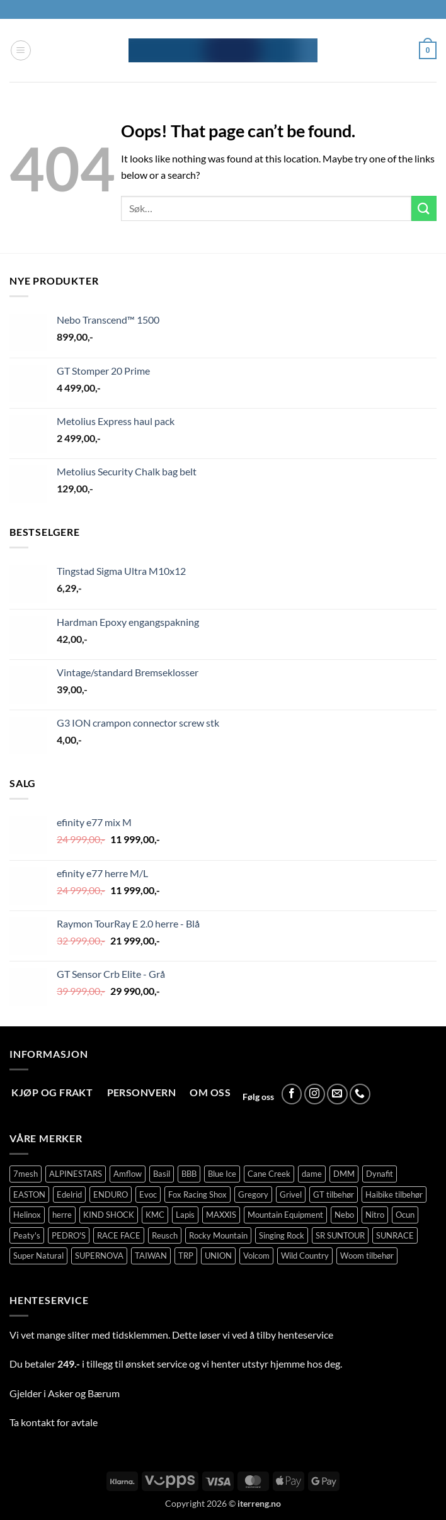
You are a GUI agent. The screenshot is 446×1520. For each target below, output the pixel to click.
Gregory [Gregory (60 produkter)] (253, 1194)
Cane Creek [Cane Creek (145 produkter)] (269, 1174)
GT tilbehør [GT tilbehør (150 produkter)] (333, 1194)
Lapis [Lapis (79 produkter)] (185, 1215)
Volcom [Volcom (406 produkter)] (256, 1256)
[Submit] (424, 208)
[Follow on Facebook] (292, 1094)
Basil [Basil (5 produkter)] (161, 1174)
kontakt (38, 1422)
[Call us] (360, 1094)
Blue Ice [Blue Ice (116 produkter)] (222, 1174)
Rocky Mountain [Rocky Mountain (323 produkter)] (218, 1235)
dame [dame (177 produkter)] (312, 1174)
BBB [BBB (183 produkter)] (189, 1174)
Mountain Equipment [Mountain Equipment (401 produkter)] (285, 1215)
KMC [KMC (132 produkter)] (155, 1215)
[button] (21, 50)
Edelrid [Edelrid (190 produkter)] (69, 1194)
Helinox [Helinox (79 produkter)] (27, 1215)
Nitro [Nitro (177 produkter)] (374, 1215)
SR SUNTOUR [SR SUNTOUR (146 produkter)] (340, 1235)
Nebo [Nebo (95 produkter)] (344, 1215)
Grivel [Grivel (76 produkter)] (291, 1194)
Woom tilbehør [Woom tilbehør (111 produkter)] (367, 1256)
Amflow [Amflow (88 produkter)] (127, 1174)
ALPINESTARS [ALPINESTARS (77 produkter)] (75, 1174)
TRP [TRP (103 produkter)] (185, 1256)
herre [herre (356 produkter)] (62, 1215)
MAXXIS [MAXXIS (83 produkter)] (221, 1215)
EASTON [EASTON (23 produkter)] (29, 1194)
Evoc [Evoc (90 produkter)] (148, 1194)
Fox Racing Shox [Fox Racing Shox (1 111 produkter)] (197, 1194)
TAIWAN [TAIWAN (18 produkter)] (151, 1256)
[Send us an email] (337, 1094)
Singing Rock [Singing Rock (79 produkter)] (281, 1235)
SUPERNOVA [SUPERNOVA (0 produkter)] (99, 1256)
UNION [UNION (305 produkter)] (218, 1256)
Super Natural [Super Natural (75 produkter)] (38, 1256)
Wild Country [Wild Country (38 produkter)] (305, 1256)
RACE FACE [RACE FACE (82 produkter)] (118, 1235)
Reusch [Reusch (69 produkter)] (165, 1235)
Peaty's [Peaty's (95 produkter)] (26, 1235)
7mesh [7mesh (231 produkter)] (25, 1174)
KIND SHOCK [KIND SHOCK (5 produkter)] (108, 1215)
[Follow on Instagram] (314, 1094)
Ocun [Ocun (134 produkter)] (405, 1215)
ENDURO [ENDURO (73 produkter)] (110, 1194)
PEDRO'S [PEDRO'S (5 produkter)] (69, 1235)
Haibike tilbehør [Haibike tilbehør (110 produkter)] (394, 1194)
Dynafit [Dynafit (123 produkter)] (379, 1174)
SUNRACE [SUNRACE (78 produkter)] (395, 1235)
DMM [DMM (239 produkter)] (344, 1174)
